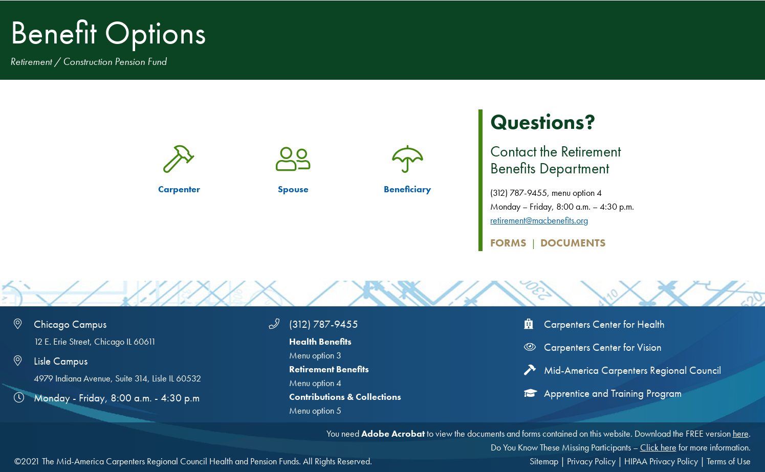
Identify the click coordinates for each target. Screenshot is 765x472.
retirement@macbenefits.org (539, 220)
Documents (573, 243)
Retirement (31, 61)
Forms (508, 243)
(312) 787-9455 (323, 324)
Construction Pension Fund (115, 61)
